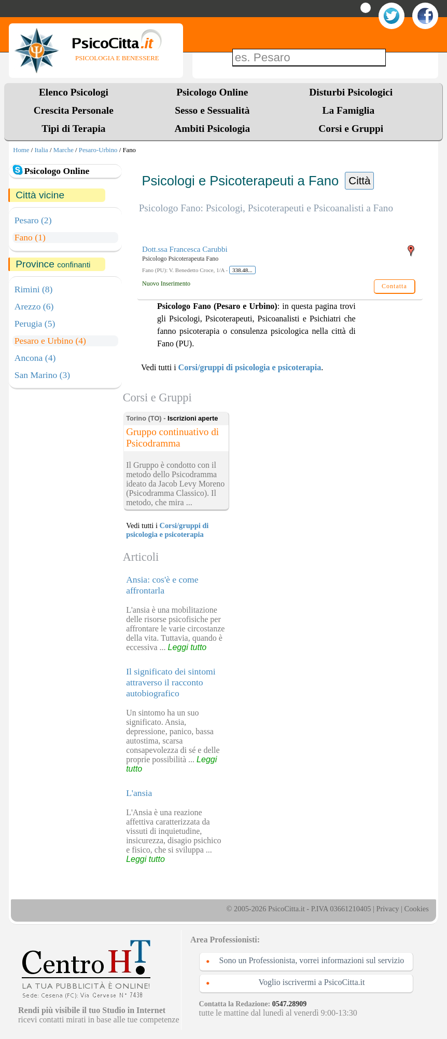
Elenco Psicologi (73, 92)
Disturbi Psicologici (351, 92)
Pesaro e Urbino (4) (50, 340)
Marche (63, 150)
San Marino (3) (43, 375)
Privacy (387, 909)
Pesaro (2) (33, 220)
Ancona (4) (35, 358)
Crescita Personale (74, 110)
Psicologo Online (212, 92)
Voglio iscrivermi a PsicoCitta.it (311, 982)
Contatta (394, 286)
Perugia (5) (35, 323)
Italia (41, 150)
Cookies (416, 909)
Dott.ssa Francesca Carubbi (185, 249)
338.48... (242, 270)
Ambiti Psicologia (212, 128)
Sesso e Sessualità (212, 110)
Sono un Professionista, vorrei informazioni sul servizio (311, 960)
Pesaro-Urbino (98, 150)
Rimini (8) (34, 289)
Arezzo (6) (34, 306)
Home (21, 150)
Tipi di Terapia (73, 128)
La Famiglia (351, 110)
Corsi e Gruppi (350, 128)
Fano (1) (30, 237)
